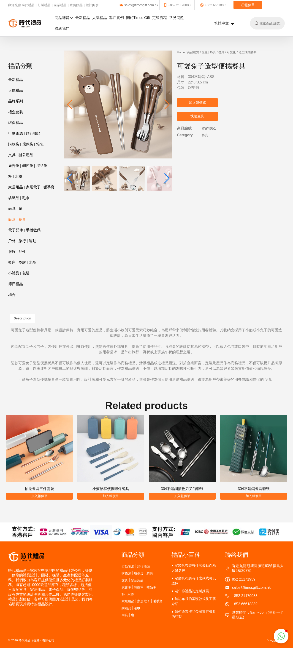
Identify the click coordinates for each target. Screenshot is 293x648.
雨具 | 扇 (15, 209)
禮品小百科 (185, 555)
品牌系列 (15, 101)
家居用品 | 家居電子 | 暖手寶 (31, 187)
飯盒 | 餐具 (17, 219)
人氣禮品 (99, 18)
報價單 (242, 5)
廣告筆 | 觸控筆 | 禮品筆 (27, 166)
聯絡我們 (62, 28)
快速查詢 (197, 116)
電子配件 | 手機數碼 (24, 230)
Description (22, 318)
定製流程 (159, 18)
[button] (167, 104)
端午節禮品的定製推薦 (192, 591)
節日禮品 (15, 284)
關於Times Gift (138, 18)
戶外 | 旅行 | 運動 (22, 241)
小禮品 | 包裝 (19, 273)
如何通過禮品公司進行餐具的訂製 (193, 614)
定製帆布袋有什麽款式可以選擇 (193, 580)
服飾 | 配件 (17, 252)
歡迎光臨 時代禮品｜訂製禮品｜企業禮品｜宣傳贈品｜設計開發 (53, 5)
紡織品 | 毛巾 (19, 198)
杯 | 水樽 (15, 176)
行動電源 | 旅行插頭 (24, 133)
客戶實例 (116, 18)
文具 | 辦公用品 (20, 155)
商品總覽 (64, 18)
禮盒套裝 (15, 112)
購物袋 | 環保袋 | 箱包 (25, 144)
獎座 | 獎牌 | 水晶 (22, 262)
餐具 (221, 52)
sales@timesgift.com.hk (138, 5)
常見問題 (176, 18)
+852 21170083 (174, 5)
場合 (12, 295)
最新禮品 (82, 18)
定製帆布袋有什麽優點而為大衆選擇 (193, 567)
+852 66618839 (209, 5)
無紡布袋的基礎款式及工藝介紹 (193, 601)
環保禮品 (15, 123)
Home (181, 52)
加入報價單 (197, 102)
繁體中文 (224, 23)
